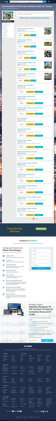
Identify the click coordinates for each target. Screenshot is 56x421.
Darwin (21, 378)
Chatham (4, 27)
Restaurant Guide (49, 397)
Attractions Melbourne (5, 403)
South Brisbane (31, 390)
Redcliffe (12, 380)
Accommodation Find (40, 403)
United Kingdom (32, 357)
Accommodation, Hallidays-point (12, 8)
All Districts (5, 386)
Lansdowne (5, 23)
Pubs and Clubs (5, 400)
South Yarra (22, 391)
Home (4, 8)
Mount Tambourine (6, 381)
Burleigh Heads (14, 391)
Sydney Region (48, 365)
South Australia (31, 367)
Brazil (38, 357)
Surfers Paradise (23, 386)
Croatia (22, 357)
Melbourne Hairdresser (31, 401)
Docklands (4, 391)
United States (40, 354)
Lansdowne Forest (6, 24)
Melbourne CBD (14, 386)
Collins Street (13, 390)
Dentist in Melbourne (39, 401)
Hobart (47, 380)
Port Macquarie (40, 380)
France (30, 355)
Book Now (26, 35)
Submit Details (41, 267)
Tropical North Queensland (31, 370)
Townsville (22, 380)
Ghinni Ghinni (5, 30)
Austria (47, 358)
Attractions (13, 402)
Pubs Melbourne (49, 399)
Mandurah (30, 380)
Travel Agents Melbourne (13, 398)
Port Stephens (22, 369)
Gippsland (48, 371)
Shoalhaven (48, 369)
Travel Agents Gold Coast (32, 398)
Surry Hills (39, 391)
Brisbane (47, 377)
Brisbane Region (5, 369)
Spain (38, 355)
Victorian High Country (40, 370)
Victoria (21, 365)
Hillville (4, 33)
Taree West (5, 29)
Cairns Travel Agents (22, 398)
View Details (33, 35)
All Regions (5, 365)
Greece (22, 358)
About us (13, 355)
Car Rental (22, 400)
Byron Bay (4, 380)
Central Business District (49, 387)
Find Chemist (13, 400)
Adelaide (4, 378)
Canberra (13, 378)
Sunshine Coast (49, 367)
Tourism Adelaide (23, 402)
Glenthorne (5, 32)
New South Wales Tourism (14, 406)
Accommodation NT (6, 405)
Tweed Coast (5, 372)
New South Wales (14, 365)
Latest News (5, 358)
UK (21, 416)
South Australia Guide (49, 403)
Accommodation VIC (31, 406)
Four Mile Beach (31, 391)
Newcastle (30, 378)
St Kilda (4, 390)
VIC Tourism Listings (45, 419)
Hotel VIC (39, 405)
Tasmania (47, 368)
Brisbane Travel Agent (5, 398)
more (36, 218)
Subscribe (13, 358)
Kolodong (5, 26)
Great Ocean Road (32, 372)
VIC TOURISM (28, 345)
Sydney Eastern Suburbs (31, 387)
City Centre (48, 390)
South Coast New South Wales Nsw (41, 368)
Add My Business (41, 228)
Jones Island (5, 35)
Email (20, 35)
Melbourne (22, 377)
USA (24, 416)
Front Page (13, 357)
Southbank (39, 386)
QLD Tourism (22, 405)
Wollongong (48, 378)
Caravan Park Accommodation (49, 401)
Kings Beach (22, 390)
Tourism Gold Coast (32, 402)
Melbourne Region (41, 365)
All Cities (4, 377)
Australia (30, 354)
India (47, 357)
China (35, 416)
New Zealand (48, 354)
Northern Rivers (23, 367)
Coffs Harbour (13, 381)
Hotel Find (48, 405)
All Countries (23, 354)
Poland (30, 358)
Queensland (31, 365)
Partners (4, 357)
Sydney (12, 377)
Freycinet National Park (49, 392)
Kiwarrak (4, 36)
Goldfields (22, 372)
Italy (21, 355)
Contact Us (13, 354)
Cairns (39, 378)
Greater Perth (13, 369)
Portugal (39, 358)
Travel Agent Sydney (40, 398)
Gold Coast (39, 377)
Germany (47, 355)
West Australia (14, 367)
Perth (30, 377)
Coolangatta (40, 390)
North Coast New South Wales (6, 368)
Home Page (5, 354)
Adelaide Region (14, 372)
